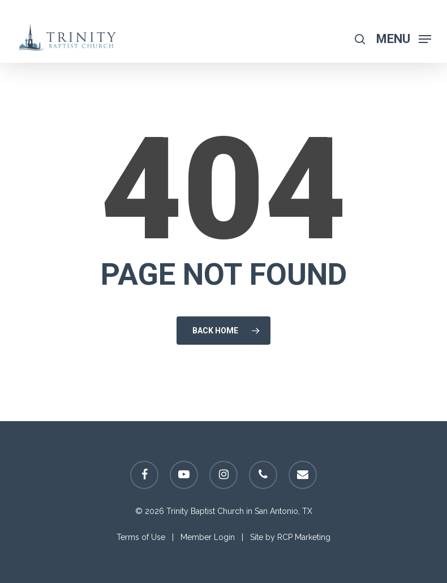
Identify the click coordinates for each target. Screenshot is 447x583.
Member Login (207, 537)
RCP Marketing (303, 537)
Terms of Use (141, 537)
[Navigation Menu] (403, 38)
